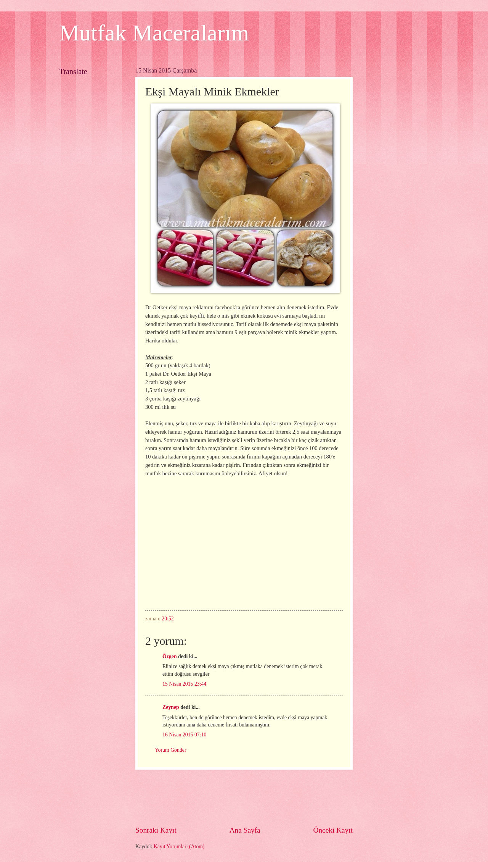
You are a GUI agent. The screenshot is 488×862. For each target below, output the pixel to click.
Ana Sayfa (245, 830)
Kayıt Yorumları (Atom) (179, 846)
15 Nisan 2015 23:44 (184, 684)
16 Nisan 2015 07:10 (184, 735)
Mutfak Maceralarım (154, 32)
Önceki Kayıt (333, 830)
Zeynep (170, 707)
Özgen (169, 656)
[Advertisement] (274, 797)
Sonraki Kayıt (156, 830)
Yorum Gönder (170, 750)
